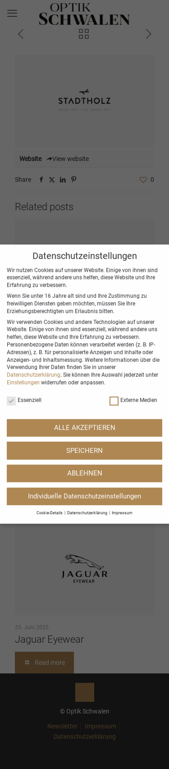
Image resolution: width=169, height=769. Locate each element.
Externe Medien (133, 346)
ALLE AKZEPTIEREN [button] (84, 373)
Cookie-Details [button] (50, 458)
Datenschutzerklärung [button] (87, 458)
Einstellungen (23, 328)
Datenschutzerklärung (33, 320)
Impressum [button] (122, 458)
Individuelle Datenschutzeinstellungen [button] (84, 441)
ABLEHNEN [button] (84, 418)
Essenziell (24, 346)
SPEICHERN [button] (84, 395)
